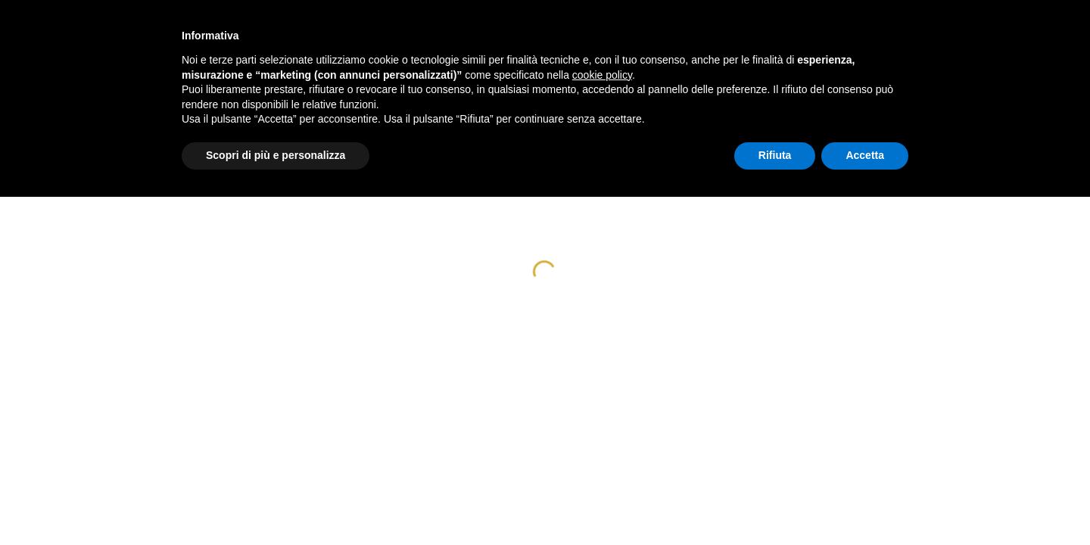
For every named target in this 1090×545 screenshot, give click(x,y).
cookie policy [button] (602, 75)
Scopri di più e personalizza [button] (275, 155)
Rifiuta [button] (775, 155)
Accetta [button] (865, 155)
